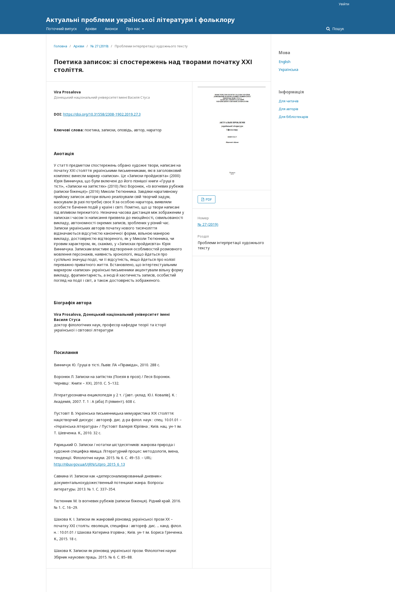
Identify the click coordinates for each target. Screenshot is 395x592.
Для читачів (289, 101)
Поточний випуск (61, 28)
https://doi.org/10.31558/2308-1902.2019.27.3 (102, 114)
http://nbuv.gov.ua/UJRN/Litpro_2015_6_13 (89, 464)
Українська (288, 69)
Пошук (337, 28)
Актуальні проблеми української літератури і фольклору (140, 19)
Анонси (111, 28)
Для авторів (288, 108)
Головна (60, 46)
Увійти (344, 4)
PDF (208, 199)
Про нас (133, 28)
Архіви (90, 28)
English (284, 61)
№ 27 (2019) (99, 46)
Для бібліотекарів (293, 116)
